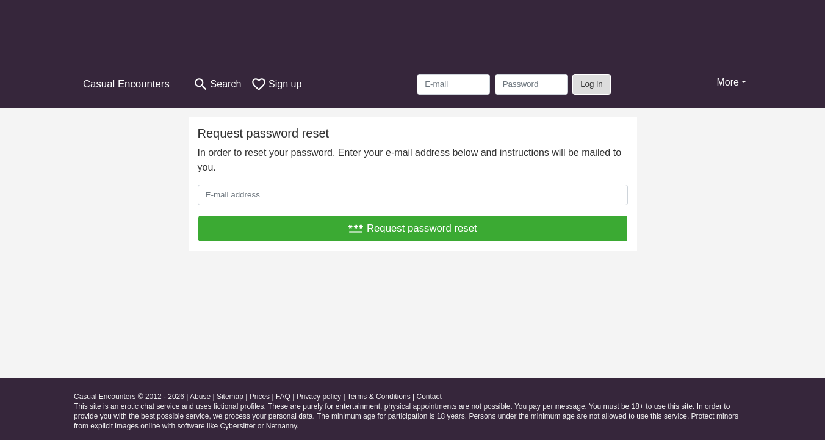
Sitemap (230, 396)
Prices (260, 396)
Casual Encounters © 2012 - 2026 (129, 396)
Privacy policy (319, 396)
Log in (591, 84)
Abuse (200, 396)
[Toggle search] (217, 84)
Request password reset (412, 228)
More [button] (727, 82)
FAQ (283, 396)
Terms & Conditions (379, 396)
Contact (428, 396)
